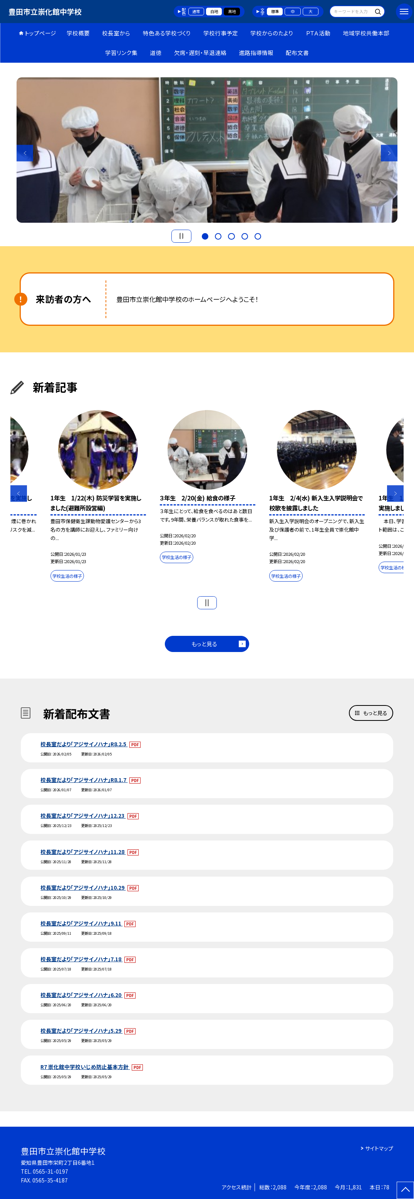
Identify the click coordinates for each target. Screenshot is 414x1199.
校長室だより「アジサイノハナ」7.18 (81, 959)
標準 (275, 11)
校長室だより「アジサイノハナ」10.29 (83, 887)
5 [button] (258, 235)
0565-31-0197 (50, 1171)
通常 (196, 11)
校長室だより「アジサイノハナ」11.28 (83, 851)
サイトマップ (379, 1148)
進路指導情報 (256, 52)
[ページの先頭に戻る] (405, 1190)
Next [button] (389, 153)
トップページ (40, 33)
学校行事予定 (220, 33)
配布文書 (297, 52)
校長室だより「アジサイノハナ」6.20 (81, 995)
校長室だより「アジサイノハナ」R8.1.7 (83, 780)
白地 (214, 11)
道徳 (155, 52)
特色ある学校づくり (167, 33)
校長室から (116, 33)
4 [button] (244, 235)
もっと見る (204, 644)
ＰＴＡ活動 (318, 33)
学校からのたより (271, 33)
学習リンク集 (121, 52)
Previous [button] (25, 153)
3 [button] (231, 235)
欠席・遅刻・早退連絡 (200, 52)
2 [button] (218, 235)
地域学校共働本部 (366, 33)
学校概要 (78, 33)
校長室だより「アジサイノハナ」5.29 (81, 1030)
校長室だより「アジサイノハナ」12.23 (83, 815)
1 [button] (205, 235)
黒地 (232, 11)
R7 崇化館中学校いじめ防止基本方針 (85, 1067)
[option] (207, 150)
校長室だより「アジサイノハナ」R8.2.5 (83, 744)
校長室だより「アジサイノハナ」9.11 (81, 923)
